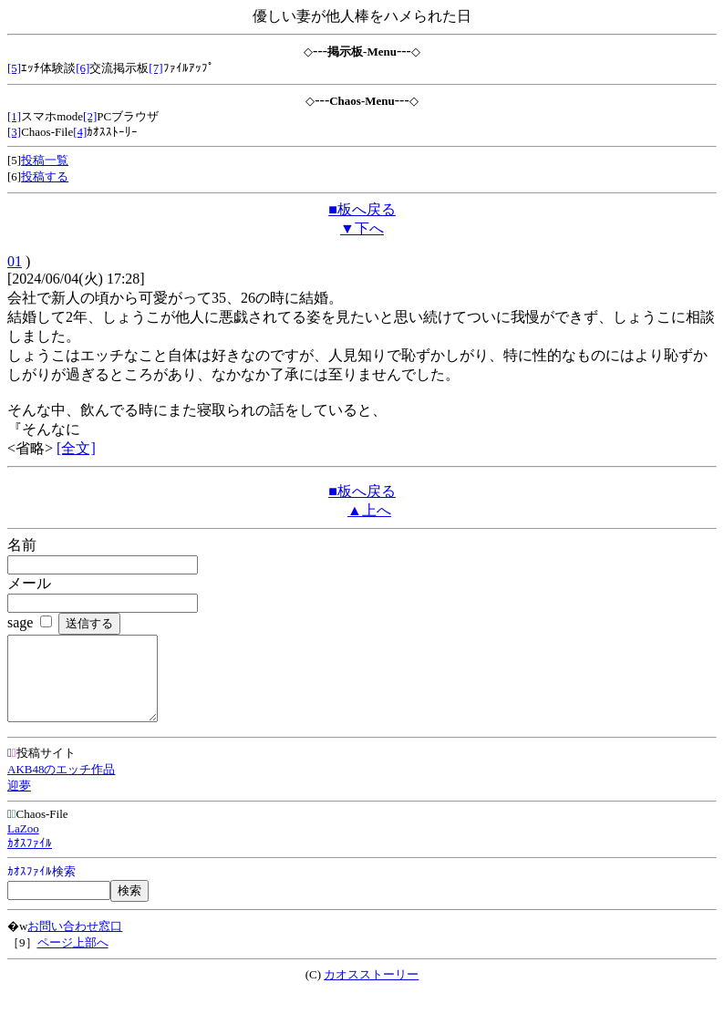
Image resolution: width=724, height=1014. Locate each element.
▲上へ (369, 510)
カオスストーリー (371, 991)
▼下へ (362, 228)
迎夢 (19, 802)
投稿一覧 (44, 160)
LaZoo (23, 845)
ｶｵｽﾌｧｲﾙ (29, 859)
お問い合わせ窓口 (74, 942)
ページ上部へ (73, 959)
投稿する (44, 176)
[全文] (76, 448)
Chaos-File (37, 830)
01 (14, 261)
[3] (14, 132)
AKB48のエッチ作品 (61, 785)
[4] (80, 132)
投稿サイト (41, 769)
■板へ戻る (362, 209)
